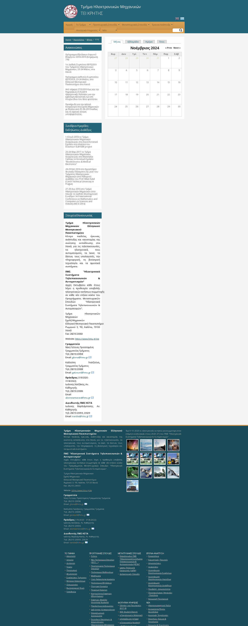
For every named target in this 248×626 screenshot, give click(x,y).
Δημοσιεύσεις (154, 563)
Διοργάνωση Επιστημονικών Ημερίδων (159, 578)
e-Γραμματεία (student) (130, 622)
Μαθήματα (96, 576)
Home (68, 39)
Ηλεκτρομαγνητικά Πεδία (159, 605)
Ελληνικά (182, 18)
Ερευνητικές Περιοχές (158, 560)
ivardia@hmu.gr (80, 416)
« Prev (168, 47)
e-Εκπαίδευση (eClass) (129, 619)
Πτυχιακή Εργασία (99, 586)
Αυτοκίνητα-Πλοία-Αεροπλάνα (156, 610)
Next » (177, 47)
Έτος (161, 41)
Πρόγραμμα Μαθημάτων (102, 572)
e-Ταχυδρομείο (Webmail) (131, 615)
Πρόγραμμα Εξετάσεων (101, 583)
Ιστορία (69, 560)
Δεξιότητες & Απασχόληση (103, 609)
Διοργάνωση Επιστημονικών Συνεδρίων (160, 571)
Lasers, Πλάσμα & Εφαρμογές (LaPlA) (128, 569)
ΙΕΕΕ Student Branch (129, 612)
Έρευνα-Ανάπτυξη (162, 25)
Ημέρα (149, 41)
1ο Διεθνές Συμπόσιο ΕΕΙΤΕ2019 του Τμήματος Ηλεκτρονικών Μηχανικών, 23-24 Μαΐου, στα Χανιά (81, 68)
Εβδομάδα (133, 41)
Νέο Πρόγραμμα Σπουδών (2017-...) (102, 561)
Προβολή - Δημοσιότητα (159, 589)
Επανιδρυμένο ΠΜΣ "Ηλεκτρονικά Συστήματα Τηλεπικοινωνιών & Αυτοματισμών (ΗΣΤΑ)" (131, 560)
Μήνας (89, 39)
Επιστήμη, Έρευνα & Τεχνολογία (157, 620)
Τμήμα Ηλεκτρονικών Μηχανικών (111, 6)
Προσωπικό (71, 570)
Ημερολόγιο (78, 39)
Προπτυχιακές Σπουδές (106, 25)
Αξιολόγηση (71, 574)
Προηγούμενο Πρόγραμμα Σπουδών (103, 567)
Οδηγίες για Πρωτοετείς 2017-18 (130, 606)
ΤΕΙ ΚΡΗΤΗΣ (92, 13)
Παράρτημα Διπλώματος (102, 606)
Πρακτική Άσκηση (99, 590)
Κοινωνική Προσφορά (158, 599)
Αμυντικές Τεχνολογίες (158, 615)
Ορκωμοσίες (72, 584)
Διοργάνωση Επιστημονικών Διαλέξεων (160, 584)
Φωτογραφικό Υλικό (75, 588)
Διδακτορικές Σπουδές (130, 574)
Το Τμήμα (83, 25)
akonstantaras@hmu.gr (77, 397)
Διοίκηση (70, 563)
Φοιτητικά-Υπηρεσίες (87, 31)
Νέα (109, 31)
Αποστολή (70, 556)
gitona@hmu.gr (80, 357)
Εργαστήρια (153, 556)
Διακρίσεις (153, 567)
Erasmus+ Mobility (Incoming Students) (100, 601)
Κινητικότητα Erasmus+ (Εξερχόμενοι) (101, 595)
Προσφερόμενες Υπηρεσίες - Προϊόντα (160, 594)
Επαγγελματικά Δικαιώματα (97, 614)
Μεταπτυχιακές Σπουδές (135, 25)
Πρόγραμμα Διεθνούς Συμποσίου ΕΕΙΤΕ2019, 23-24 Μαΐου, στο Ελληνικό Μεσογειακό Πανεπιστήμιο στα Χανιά (82, 80)
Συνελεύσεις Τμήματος (76, 577)
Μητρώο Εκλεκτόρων (75, 581)
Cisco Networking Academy (103, 579)
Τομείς (69, 567)
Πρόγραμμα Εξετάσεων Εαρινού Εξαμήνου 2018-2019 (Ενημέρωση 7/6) (81, 57)
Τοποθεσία (71, 592)
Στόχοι (94, 556)
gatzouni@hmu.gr (81, 372)
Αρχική (69, 24)
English (177, 18)
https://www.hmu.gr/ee (87, 338)
